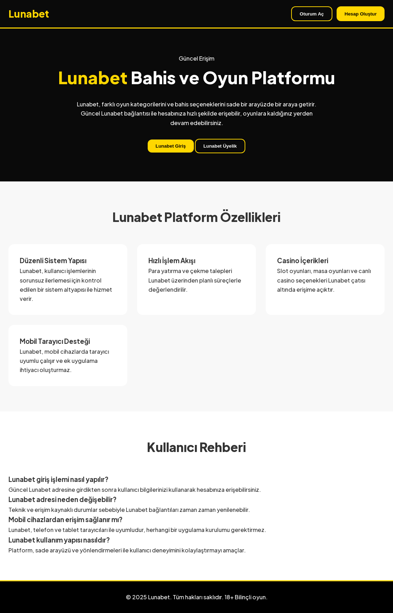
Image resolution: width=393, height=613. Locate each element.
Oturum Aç (312, 14)
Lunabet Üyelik (220, 146)
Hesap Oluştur (361, 14)
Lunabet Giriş (170, 146)
